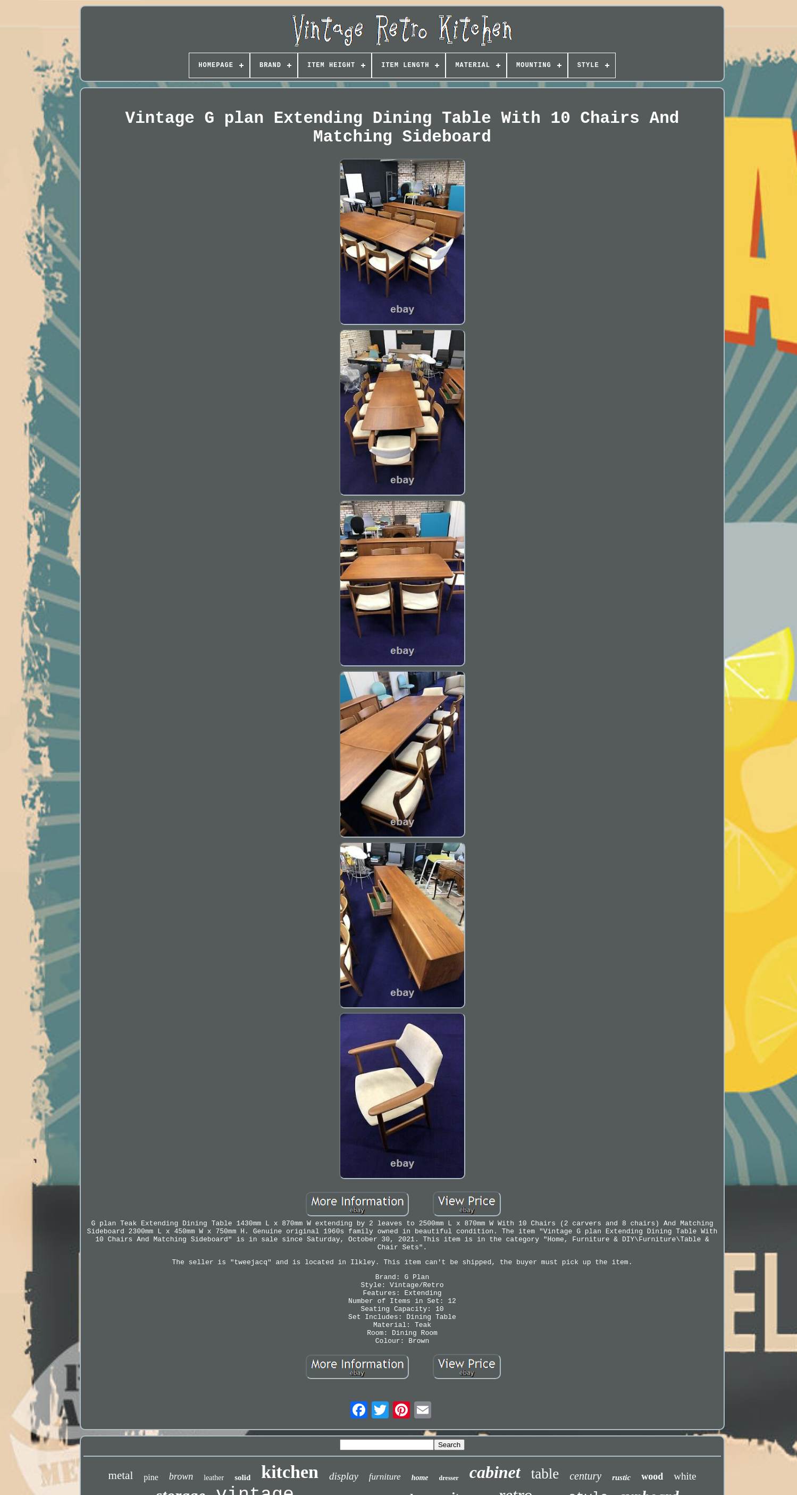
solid (242, 1477)
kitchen (289, 1472)
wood (652, 1476)
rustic (621, 1477)
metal (120, 1475)
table (545, 1474)
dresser (449, 1478)
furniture (385, 1477)
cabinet (495, 1472)
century (585, 1476)
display (343, 1476)
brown (181, 1476)
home (420, 1478)
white (685, 1476)
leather (214, 1478)
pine (151, 1477)
